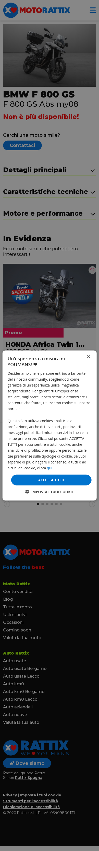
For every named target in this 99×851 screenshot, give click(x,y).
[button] (49, 491)
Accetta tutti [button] (51, 480)
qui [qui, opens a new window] (49, 468)
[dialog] (50, 426)
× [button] (88, 357)
